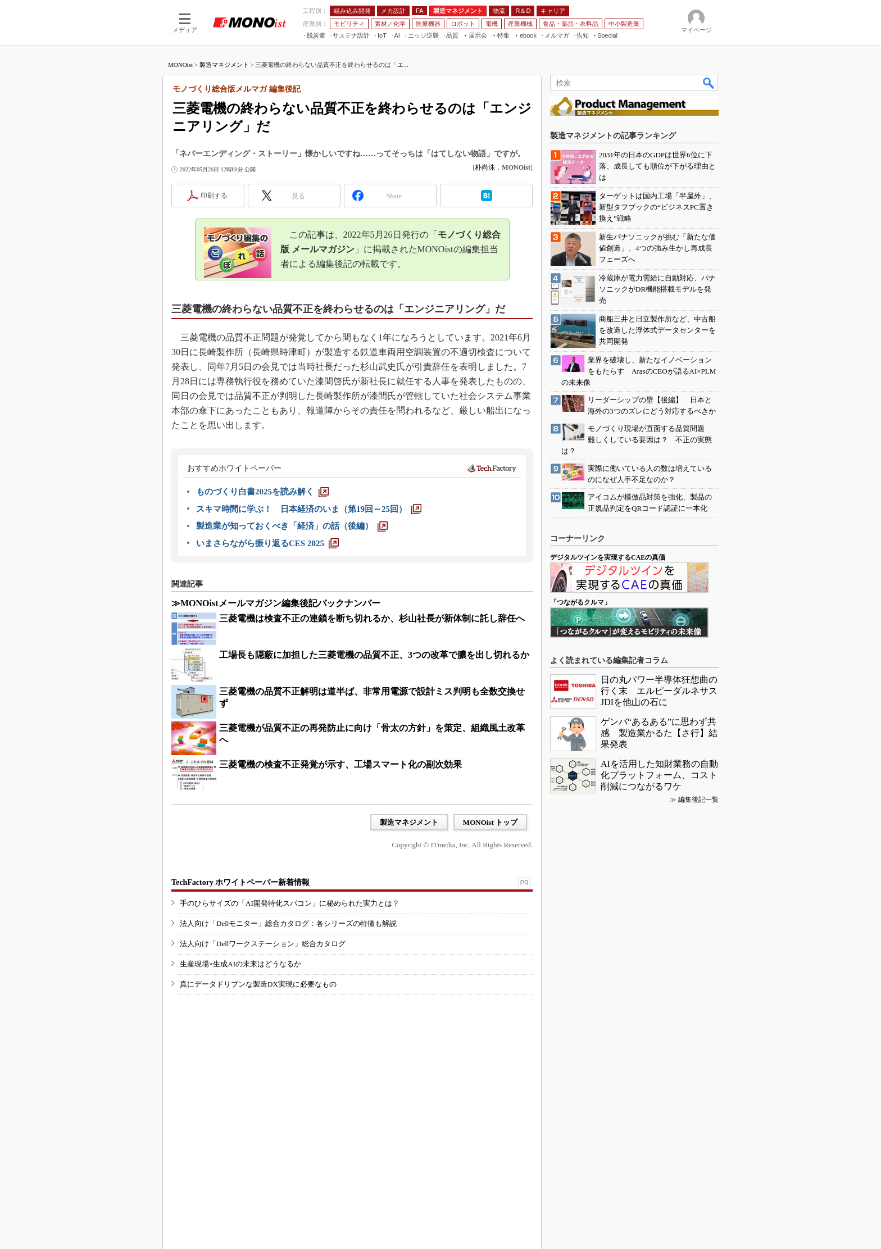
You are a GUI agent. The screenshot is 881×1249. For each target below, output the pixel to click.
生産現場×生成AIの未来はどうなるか (240, 964)
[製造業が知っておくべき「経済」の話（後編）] (292, 525)
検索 (709, 82)
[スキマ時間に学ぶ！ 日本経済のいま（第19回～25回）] (308, 509)
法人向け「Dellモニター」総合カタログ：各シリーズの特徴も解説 (288, 923)
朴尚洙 (485, 167)
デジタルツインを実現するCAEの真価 (607, 557)
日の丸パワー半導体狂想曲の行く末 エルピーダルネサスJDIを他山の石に (659, 691)
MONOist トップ (490, 822)
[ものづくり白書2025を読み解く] (262, 491)
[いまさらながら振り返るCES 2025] (267, 543)
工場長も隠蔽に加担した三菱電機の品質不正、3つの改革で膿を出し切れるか (374, 655)
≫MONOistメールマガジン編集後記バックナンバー (275, 603)
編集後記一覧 (698, 799)
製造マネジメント (224, 64)
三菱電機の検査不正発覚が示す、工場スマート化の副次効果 (340, 764)
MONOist (180, 64)
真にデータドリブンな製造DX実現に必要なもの (258, 984)
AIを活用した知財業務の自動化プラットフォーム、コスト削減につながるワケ (659, 775)
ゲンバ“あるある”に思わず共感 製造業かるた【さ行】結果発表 (659, 733)
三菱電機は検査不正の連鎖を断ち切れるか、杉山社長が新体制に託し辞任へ (372, 618)
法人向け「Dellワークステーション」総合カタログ (263, 943)
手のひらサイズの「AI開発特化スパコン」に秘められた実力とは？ (289, 903)
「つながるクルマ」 (580, 602)
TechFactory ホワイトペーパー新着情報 (240, 882)
